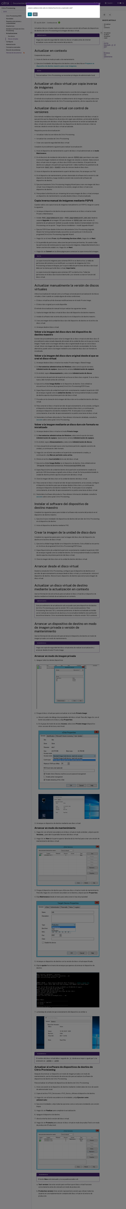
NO (35, 14)
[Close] (99, 4)
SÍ (30, 14)
